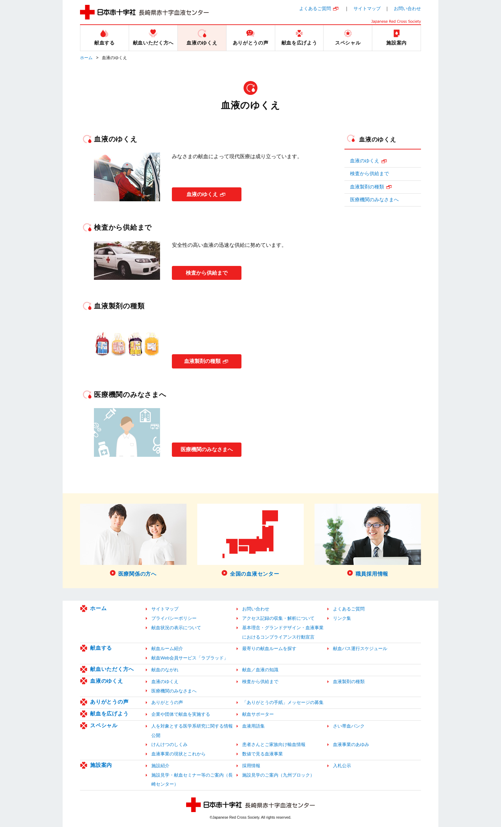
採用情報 (251, 765)
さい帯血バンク (349, 726)
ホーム (86, 57)
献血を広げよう (109, 713)
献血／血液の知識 (260, 669)
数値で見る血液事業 (262, 753)
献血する (101, 648)
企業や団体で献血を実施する (180, 714)
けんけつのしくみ (169, 744)
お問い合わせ (407, 8)
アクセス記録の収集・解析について (278, 618)
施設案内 (101, 765)
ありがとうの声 (109, 702)
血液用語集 (253, 726)
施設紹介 (160, 765)
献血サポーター (258, 714)
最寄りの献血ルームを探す (269, 648)
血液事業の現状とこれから (178, 753)
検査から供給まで (206, 272)
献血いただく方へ (112, 669)
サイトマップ (367, 8)
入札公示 (342, 765)
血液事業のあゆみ (351, 744)
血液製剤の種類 (202, 360)
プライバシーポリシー (174, 618)
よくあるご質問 (315, 8)
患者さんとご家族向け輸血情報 (273, 744)
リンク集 (342, 618)
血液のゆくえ (202, 193)
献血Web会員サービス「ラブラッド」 (189, 657)
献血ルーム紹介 (167, 648)
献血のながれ (164, 669)
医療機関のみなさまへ (210, 448)
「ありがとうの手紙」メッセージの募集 (283, 702)
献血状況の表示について (176, 627)
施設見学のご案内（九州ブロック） (278, 775)
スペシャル (104, 725)
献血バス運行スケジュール (360, 648)
